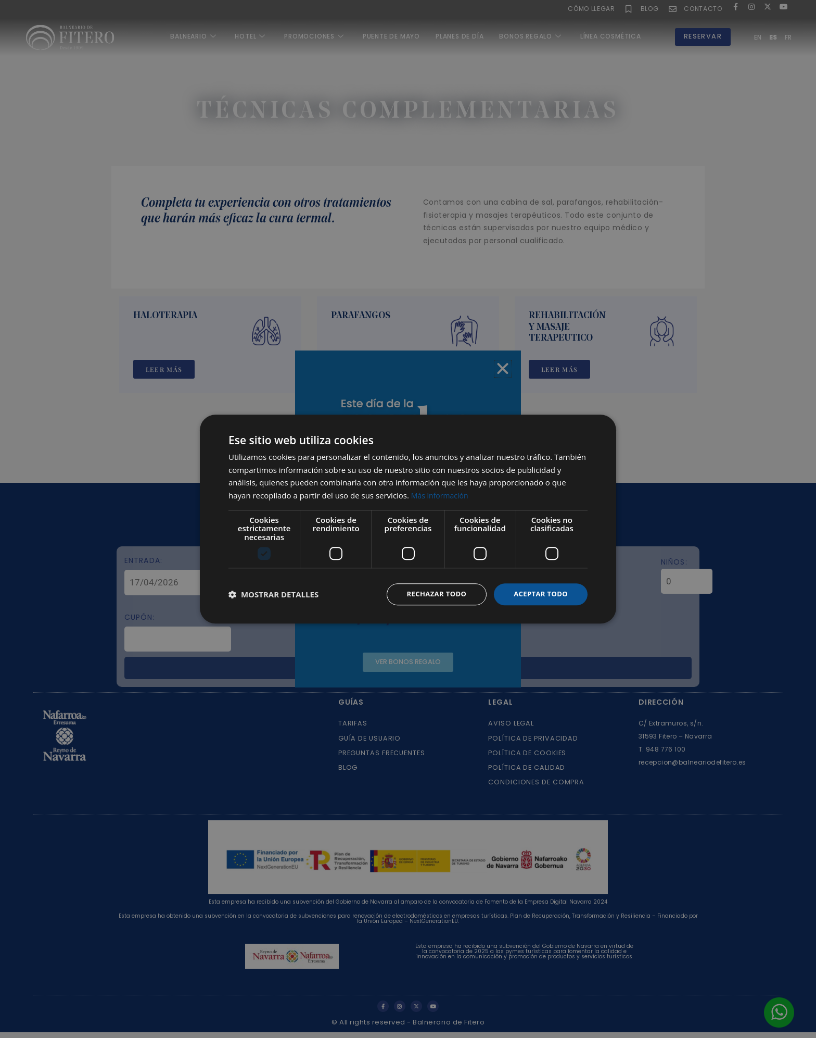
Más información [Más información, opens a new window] (441, 495)
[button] (273, 594)
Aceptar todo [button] (539, 594)
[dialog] (408, 519)
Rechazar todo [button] (431, 594)
